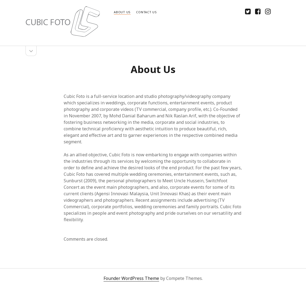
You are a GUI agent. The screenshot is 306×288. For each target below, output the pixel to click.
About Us (122, 12)
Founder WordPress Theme (131, 278)
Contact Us (146, 12)
